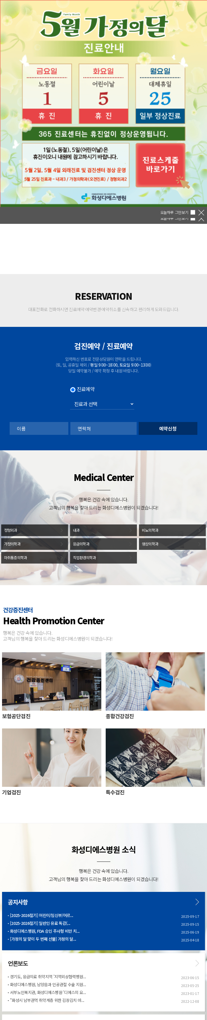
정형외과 (10, 530)
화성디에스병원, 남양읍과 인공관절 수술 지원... (48, 984)
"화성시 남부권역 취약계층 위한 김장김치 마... (47, 1000)
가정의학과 (12, 544)
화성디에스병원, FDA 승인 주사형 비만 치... (44, 931)
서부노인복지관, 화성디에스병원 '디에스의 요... (48, 992)
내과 (76, 530)
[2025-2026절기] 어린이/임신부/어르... (41, 915)
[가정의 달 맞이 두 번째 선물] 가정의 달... (43, 939)
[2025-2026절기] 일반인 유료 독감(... (40, 923)
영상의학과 (150, 544)
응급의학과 (81, 544)
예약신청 (168, 428)
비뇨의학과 (150, 530)
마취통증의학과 (15, 557)
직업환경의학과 (84, 557)
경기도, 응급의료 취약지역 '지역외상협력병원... (48, 976)
